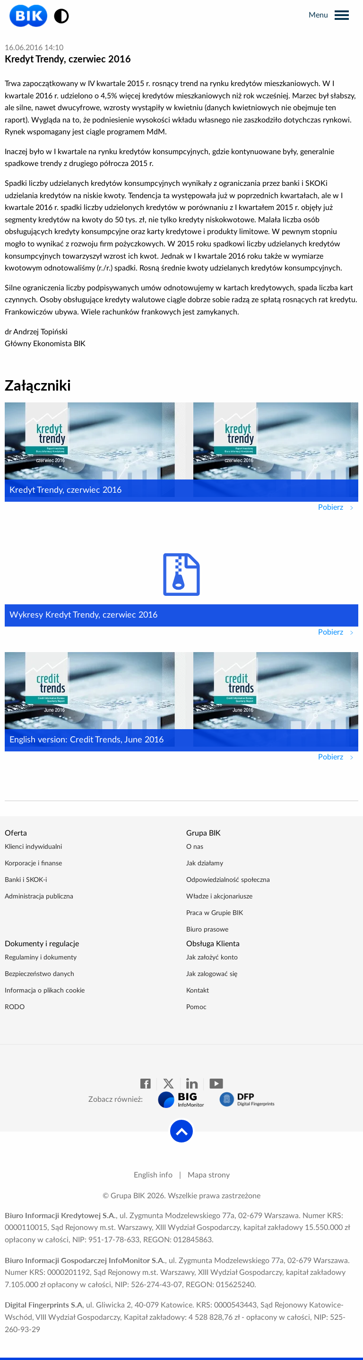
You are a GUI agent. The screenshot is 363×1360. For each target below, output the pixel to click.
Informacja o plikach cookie (45, 990)
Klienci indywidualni (33, 847)
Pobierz (338, 506)
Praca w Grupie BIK (214, 913)
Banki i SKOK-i (26, 880)
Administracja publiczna (39, 896)
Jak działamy (204, 863)
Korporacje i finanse (33, 863)
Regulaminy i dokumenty (41, 957)
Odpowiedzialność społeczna (228, 880)
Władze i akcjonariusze (219, 896)
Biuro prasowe (207, 929)
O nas (194, 847)
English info (153, 1175)
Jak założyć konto (212, 957)
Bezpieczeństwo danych (39, 974)
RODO (15, 1007)
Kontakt (197, 990)
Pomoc (196, 1007)
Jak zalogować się (211, 974)
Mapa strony (209, 1175)
